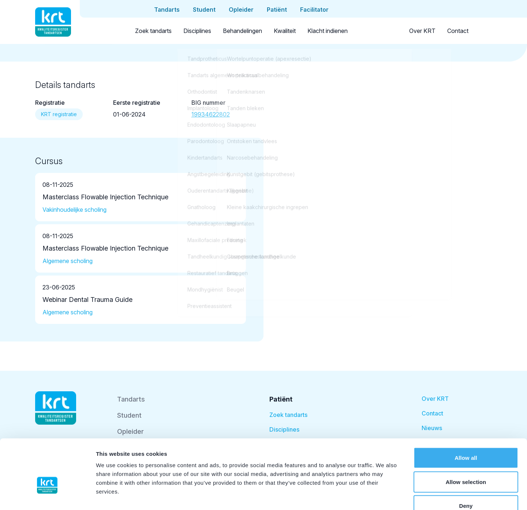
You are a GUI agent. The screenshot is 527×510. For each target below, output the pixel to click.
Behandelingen (242, 30)
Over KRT (422, 30)
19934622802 (210, 114)
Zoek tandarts (153, 30)
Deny (465, 462)
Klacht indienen (327, 30)
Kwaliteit (285, 30)
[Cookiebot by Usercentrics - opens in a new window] (47, 495)
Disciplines (197, 30)
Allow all (466, 414)
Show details (384, 495)
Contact (457, 30)
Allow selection (466, 438)
